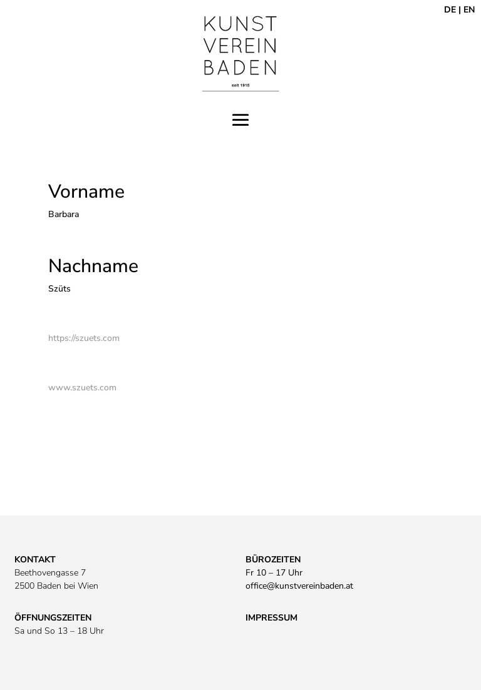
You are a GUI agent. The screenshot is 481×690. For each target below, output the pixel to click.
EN (469, 10)
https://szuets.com (84, 338)
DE (450, 10)
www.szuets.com (82, 387)
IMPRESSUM (271, 618)
